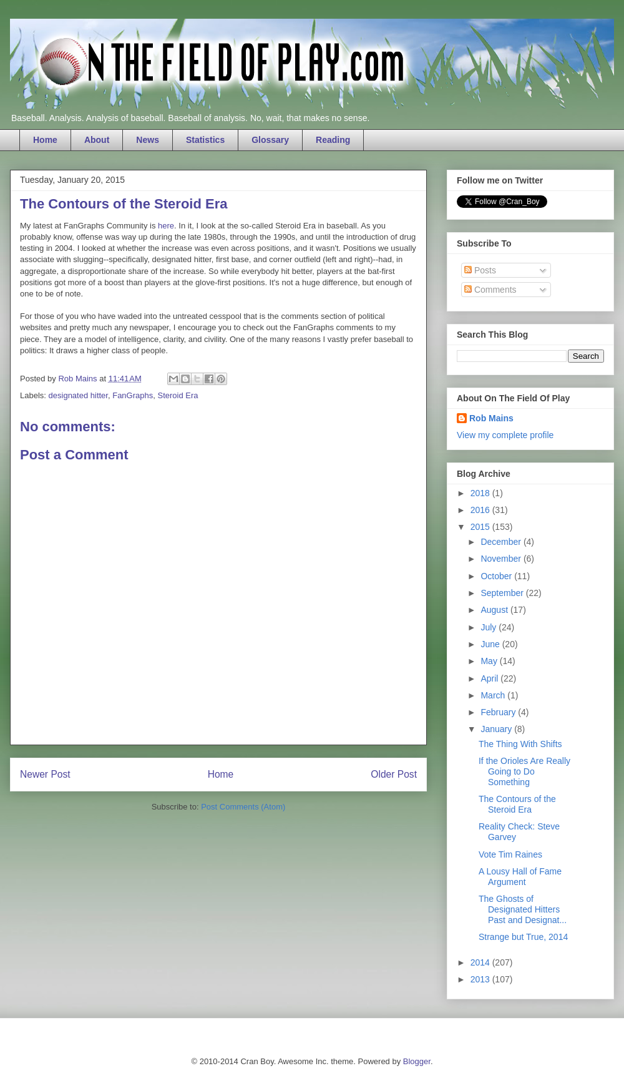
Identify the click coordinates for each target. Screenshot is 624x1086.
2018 (481, 493)
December (501, 542)
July (489, 627)
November (501, 559)
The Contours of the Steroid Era (517, 804)
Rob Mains (491, 418)
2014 (481, 962)
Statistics (205, 140)
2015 (481, 527)
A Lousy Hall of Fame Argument (520, 876)
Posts (480, 270)
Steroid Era (177, 395)
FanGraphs (132, 395)
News (147, 140)
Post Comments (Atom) (243, 806)
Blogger (417, 1061)
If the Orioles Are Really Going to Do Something (524, 771)
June (491, 644)
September (502, 593)
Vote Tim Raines (510, 854)
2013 (481, 979)
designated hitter (78, 395)
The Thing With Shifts (520, 744)
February (499, 712)
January (497, 729)
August (495, 610)
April (490, 678)
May (489, 661)
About (96, 140)
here (166, 225)
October (497, 576)
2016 (481, 510)
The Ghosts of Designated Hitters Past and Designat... (523, 909)
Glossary (270, 140)
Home (45, 140)
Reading (333, 140)
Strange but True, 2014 (523, 937)
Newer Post (45, 774)
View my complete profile (505, 435)
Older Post (394, 774)
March (493, 695)
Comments (490, 290)
